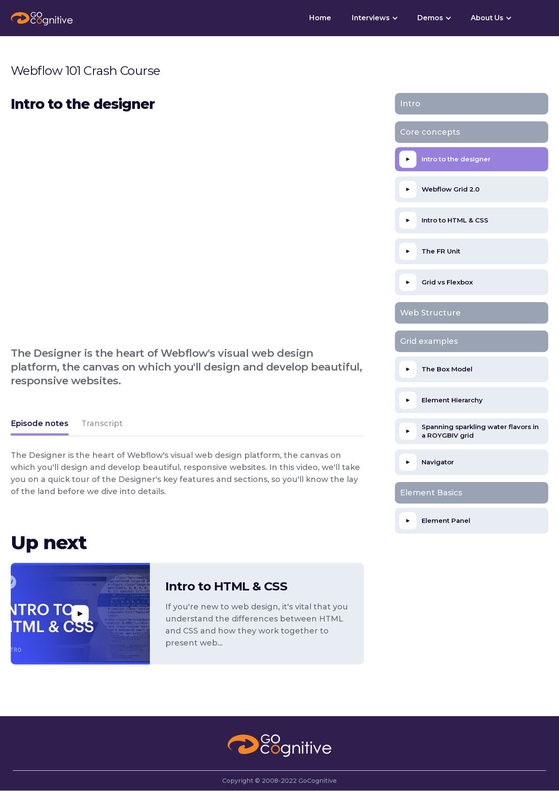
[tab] (39, 425)
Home (320, 18)
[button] (374, 18)
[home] (42, 18)
